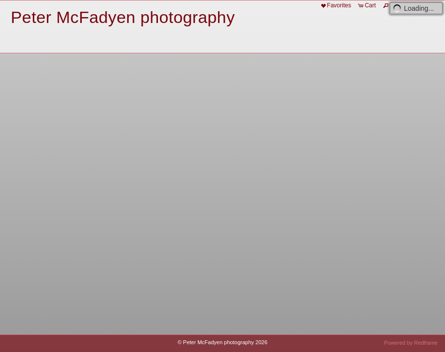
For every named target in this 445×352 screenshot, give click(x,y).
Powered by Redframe (411, 343)
